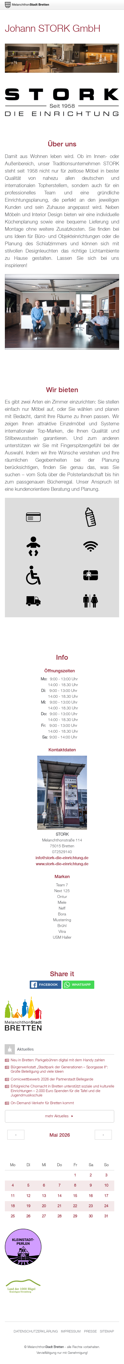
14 (59, 1196)
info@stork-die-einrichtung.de (62, 858)
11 (13, 1196)
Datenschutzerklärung (36, 1331)
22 (75, 1206)
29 (75, 1216)
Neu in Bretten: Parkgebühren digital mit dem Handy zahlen (58, 1060)
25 (13, 1216)
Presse (90, 1331)
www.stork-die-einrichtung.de (62, 864)
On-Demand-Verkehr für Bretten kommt (42, 1103)
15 (75, 1196)
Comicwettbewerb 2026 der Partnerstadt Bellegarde (52, 1079)
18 (13, 1206)
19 (28, 1206)
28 (59, 1216)
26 (28, 1216)
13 (44, 1196)
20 (44, 1206)
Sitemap (107, 1331)
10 (106, 1185)
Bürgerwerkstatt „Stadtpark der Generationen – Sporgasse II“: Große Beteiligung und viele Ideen (59, 1070)
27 (44, 1216)
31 (106, 1216)
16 (91, 1196)
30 (91, 1216)
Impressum (71, 1331)
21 (59, 1206)
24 (106, 1206)
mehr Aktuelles (57, 1116)
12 (28, 1196)
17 (106, 1196)
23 (91, 1206)
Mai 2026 (59, 1135)
